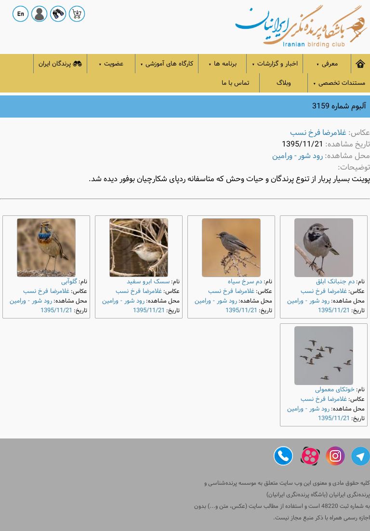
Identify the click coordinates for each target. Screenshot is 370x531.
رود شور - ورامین (297, 155)
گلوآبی (69, 281)
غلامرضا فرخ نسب (318, 132)
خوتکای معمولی (335, 389)
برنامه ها (223, 63)
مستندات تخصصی (339, 83)
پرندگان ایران (60, 63)
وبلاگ (284, 83)
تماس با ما (235, 83)
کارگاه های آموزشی (167, 63)
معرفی (327, 63)
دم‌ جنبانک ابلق (335, 281)
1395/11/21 (334, 310)
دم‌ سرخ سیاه (245, 281)
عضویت (111, 63)
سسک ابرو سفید (148, 281)
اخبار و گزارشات (274, 63)
